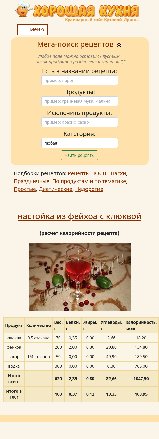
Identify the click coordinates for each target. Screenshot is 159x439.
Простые (25, 188)
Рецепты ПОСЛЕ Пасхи (97, 173)
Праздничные (32, 181)
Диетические (55, 188)
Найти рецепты (79, 155)
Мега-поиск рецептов (79, 44)
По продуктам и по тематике (89, 181)
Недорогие (89, 188)
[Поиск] (79, 80)
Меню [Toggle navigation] (32, 30)
